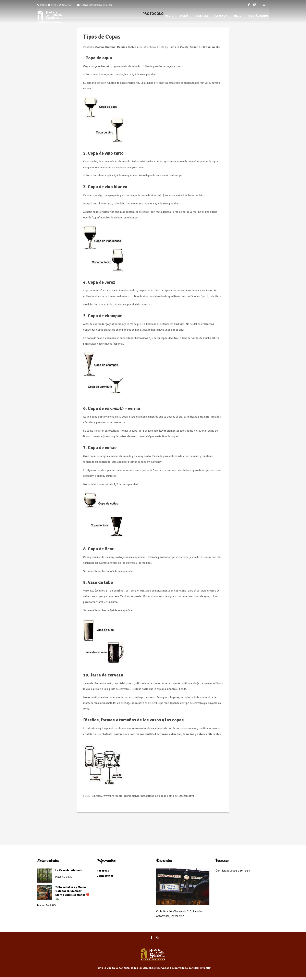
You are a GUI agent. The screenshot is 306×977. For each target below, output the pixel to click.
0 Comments (211, 47)
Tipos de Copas (102, 36)
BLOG (238, 15)
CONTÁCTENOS (258, 15)
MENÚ (184, 15)
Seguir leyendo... (93, 804)
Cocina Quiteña (105, 47)
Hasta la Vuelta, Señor (183, 47)
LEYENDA (221, 15)
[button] (103, 119)
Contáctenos (105, 875)
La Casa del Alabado (68, 870)
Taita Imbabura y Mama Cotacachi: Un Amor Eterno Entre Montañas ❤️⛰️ (72, 892)
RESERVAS (202, 15)
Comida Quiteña (127, 47)
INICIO (169, 15)
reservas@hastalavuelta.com (96, 5)
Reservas (103, 870)
